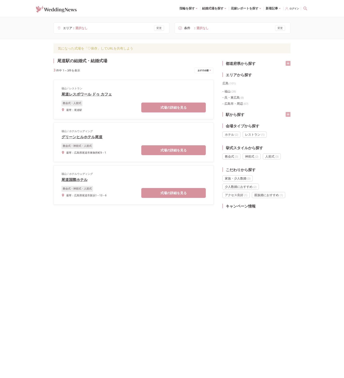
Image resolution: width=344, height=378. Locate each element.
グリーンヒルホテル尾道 (81, 136)
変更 (159, 28)
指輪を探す (187, 8)
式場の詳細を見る (173, 107)
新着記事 (272, 8)
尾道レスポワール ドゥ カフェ (86, 94)
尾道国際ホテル (74, 179)
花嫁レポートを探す (244, 8)
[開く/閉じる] (288, 63)
